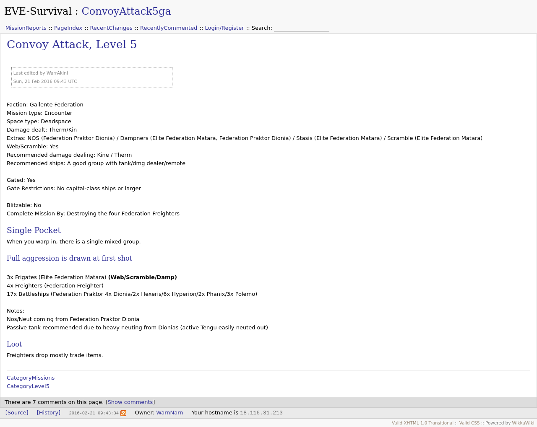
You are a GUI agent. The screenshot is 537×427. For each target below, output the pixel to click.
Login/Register (224, 28)
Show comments (130, 402)
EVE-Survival (38, 11)
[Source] (17, 412)
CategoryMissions (31, 378)
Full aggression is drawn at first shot (69, 258)
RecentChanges (111, 28)
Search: (263, 28)
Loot (14, 344)
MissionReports (26, 28)
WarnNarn (169, 412)
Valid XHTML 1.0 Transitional (423, 422)
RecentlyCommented (168, 28)
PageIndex (68, 28)
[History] (48, 412)
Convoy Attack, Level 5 (72, 44)
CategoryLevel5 (28, 386)
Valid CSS (469, 422)
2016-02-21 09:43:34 (93, 413)
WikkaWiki (523, 422)
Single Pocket (34, 230)
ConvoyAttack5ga (126, 11)
